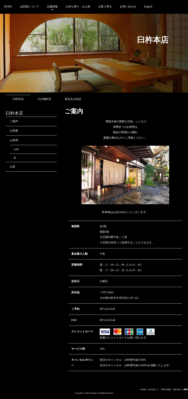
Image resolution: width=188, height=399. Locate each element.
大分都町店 (44, 99)
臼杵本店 (18, 99)
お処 (12, 166)
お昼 (16, 149)
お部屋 (14, 130)
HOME (8, 6)
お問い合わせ (128, 6)
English (148, 6)
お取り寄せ (105, 6)
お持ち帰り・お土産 (78, 6)
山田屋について (29, 6)
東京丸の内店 (73, 99)
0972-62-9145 (107, 308)
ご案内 (14, 121)
